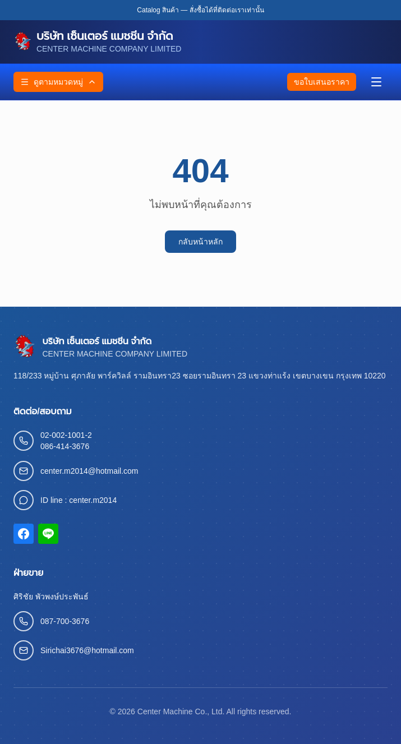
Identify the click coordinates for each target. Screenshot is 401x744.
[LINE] (48, 534)
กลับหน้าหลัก (200, 241)
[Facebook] (23, 534)
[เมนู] (376, 82)
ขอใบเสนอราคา (321, 81)
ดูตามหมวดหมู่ (58, 81)
